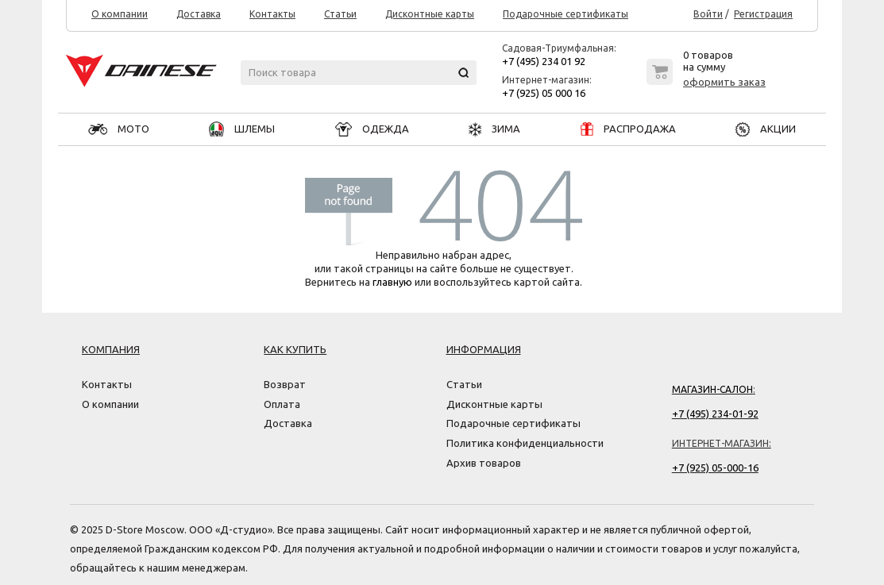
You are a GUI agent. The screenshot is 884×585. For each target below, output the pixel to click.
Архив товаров (483, 462)
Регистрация (763, 14)
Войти (708, 14)
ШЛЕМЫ (242, 128)
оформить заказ (724, 81)
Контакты (272, 14)
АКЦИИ (765, 128)
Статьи (340, 14)
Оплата (282, 404)
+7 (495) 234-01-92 (715, 413)
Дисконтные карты (429, 14)
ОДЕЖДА (372, 128)
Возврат (285, 384)
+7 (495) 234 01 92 (543, 61)
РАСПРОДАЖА (628, 128)
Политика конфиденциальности (525, 442)
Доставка (198, 14)
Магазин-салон (712, 389)
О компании (119, 14)
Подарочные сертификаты (565, 14)
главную (392, 281)
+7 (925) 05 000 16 (543, 92)
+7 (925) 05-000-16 (715, 467)
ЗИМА (494, 128)
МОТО (118, 128)
